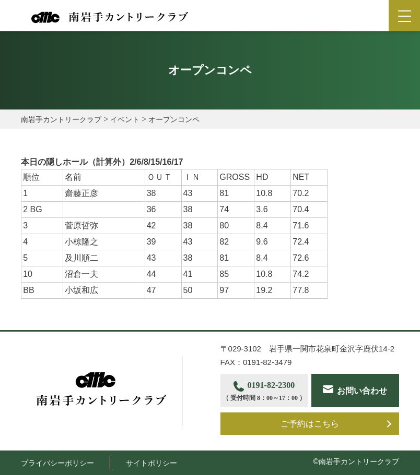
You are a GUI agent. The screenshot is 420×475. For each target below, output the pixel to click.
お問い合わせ (362, 390)
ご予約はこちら (310, 423)
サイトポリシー (151, 463)
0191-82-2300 (264, 392)
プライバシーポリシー (57, 463)
